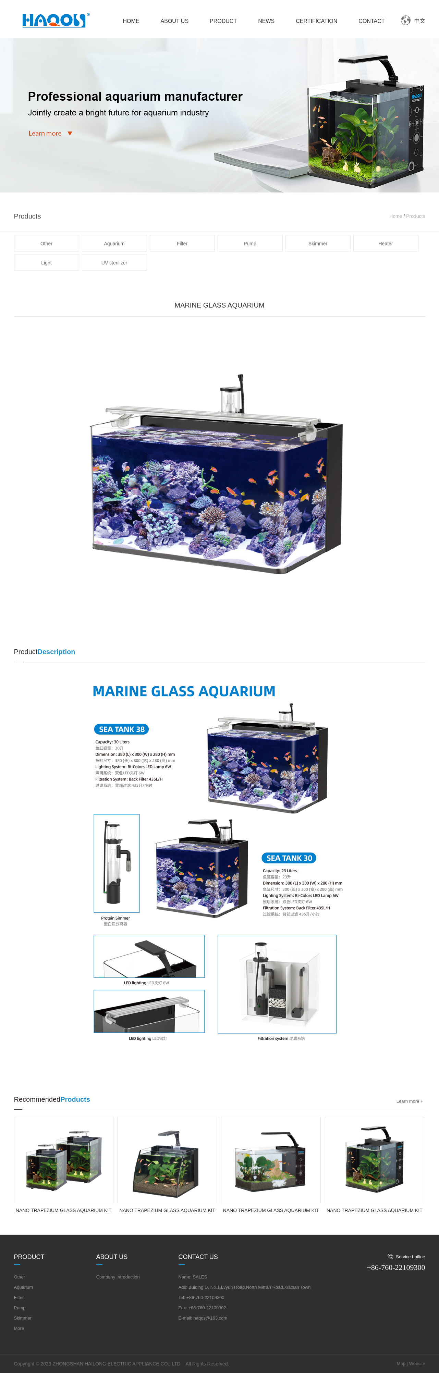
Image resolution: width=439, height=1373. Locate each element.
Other (46, 263)
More (19, 1328)
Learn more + (410, 1101)
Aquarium (114, 263)
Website (417, 1363)
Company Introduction (118, 1277)
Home (395, 236)
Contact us (198, 1256)
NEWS (266, 21)
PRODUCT (223, 21)
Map (401, 1363)
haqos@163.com (210, 1318)
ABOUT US (175, 21)
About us (112, 1256)
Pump (250, 263)
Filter (182, 263)
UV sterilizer (114, 282)
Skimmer (317, 263)
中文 (419, 21)
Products (415, 236)
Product (29, 1256)
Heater (385, 263)
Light (46, 282)
